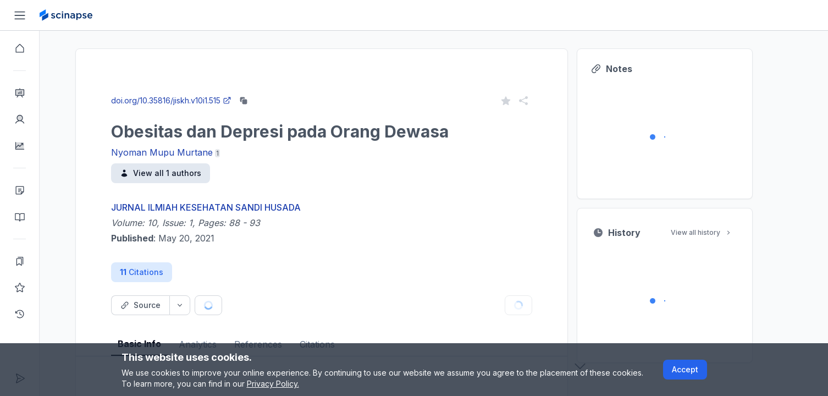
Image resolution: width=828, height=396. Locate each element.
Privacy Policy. (273, 383)
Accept (685, 369)
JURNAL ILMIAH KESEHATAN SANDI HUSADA (226, 207)
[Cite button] (270, 305)
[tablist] (341, 335)
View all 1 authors (180, 173)
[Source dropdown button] (199, 305)
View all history (721, 232)
